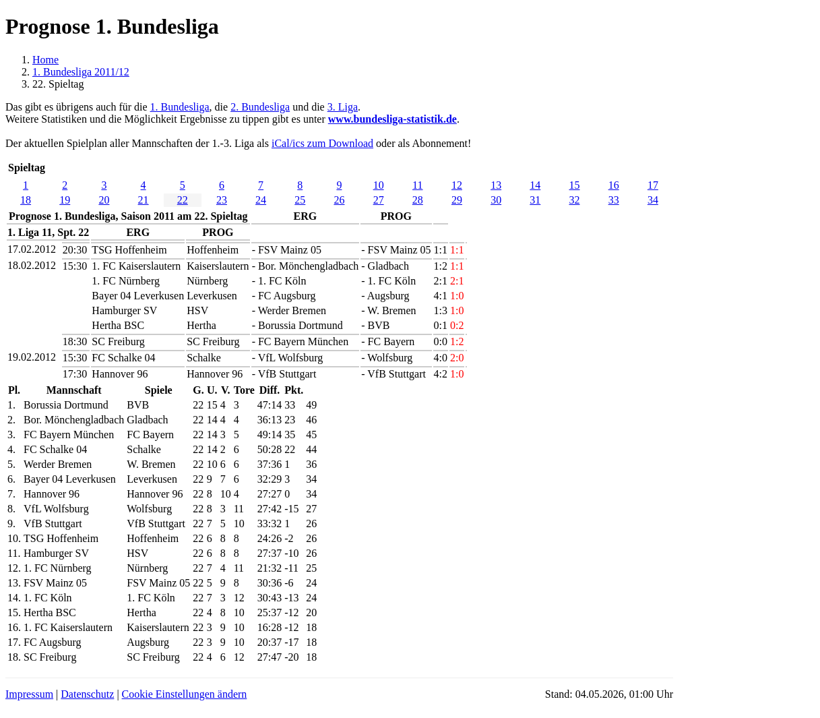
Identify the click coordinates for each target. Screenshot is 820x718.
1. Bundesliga (180, 107)
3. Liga (342, 107)
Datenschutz (87, 694)
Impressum (29, 694)
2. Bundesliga (260, 107)
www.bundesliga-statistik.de (392, 119)
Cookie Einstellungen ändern (184, 694)
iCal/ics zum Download (322, 143)
